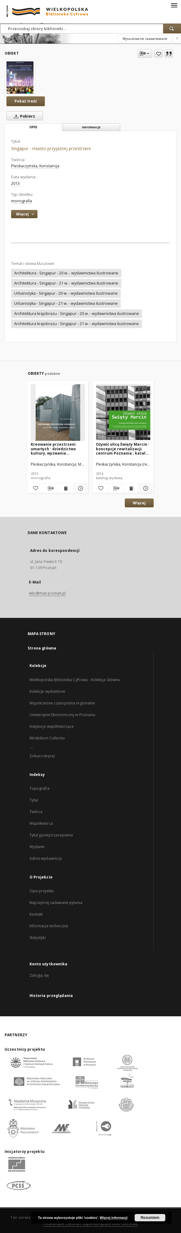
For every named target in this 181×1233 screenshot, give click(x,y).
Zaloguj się (39, 975)
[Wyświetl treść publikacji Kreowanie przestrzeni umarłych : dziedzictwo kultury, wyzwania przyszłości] (65, 488)
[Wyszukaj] (172, 28)
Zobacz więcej (42, 755)
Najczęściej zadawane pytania (56, 902)
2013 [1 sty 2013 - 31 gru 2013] (15, 183)
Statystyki (38, 937)
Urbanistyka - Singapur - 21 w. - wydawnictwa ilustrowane (66, 303)
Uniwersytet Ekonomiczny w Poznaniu (63, 714)
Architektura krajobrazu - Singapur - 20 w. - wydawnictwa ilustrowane (76, 313)
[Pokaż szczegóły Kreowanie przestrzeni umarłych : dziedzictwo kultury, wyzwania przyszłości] (79, 488)
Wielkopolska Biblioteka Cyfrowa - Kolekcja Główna (75, 679)
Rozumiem (150, 1218)
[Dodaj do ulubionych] (158, 53)
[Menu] (173, 5)
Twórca (36, 811)
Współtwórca (41, 823)
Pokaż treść (25, 101)
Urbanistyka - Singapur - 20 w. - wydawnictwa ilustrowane (66, 293)
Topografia (39, 788)
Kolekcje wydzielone (47, 691)
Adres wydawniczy (46, 858)
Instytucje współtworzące (52, 726)
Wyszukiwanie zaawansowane (145, 39)
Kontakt (36, 914)
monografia (21, 201)
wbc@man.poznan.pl (47, 593)
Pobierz (23, 116)
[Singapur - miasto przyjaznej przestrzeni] (19, 77)
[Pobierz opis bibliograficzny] (50, 488)
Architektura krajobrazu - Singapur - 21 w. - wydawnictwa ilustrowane (76, 323)
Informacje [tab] (91, 127)
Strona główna (42, 648)
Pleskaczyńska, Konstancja (35, 166)
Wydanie (37, 846)
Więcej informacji (114, 1217)
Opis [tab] (33, 127)
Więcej (139, 503)
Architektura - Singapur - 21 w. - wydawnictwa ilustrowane (66, 283)
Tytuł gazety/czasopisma (51, 835)
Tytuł (34, 800)
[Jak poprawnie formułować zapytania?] (177, 38)
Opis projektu (42, 891)
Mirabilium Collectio (47, 738)
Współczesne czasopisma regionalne (62, 703)
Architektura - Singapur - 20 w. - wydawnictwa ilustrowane (66, 273)
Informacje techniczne (49, 926)
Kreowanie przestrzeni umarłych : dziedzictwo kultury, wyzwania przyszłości (53, 449)
